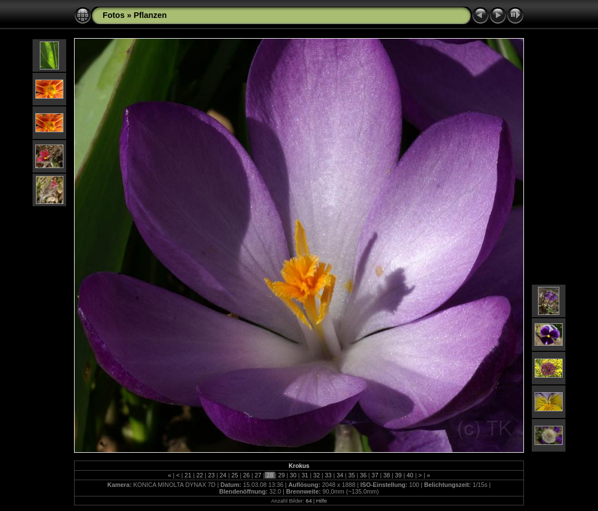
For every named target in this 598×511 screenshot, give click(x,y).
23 (211, 475)
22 (200, 475)
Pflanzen (150, 15)
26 (246, 475)
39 (398, 475)
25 (234, 475)
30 (293, 475)
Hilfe (321, 501)
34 (340, 475)
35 (352, 475)
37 (375, 475)
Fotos (114, 15)
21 (188, 475)
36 (363, 475)
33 (328, 475)
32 (316, 475)
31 (305, 475)
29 (282, 475)
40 (410, 475)
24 (223, 475)
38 (386, 475)
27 (258, 475)
